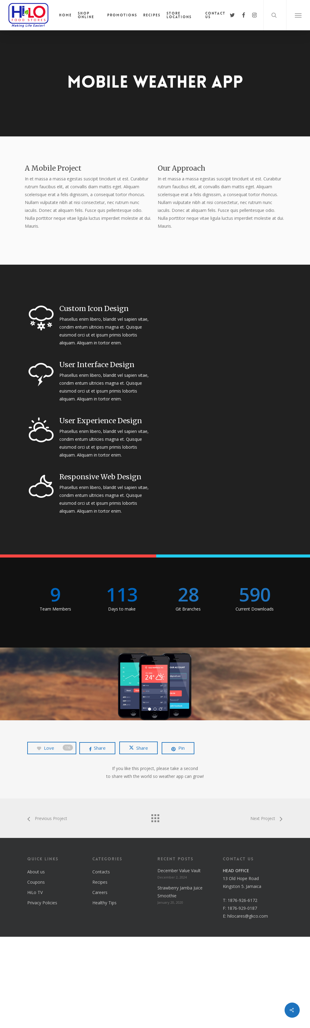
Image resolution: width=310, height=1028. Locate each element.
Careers (99, 983)
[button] (298, 15)
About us (36, 963)
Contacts (101, 963)
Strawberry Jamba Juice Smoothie (180, 983)
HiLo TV (35, 983)
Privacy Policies (42, 994)
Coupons (36, 973)
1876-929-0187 (242, 999)
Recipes (99, 973)
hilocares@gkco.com (247, 1007)
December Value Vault (179, 962)
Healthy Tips (104, 994)
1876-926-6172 (242, 991)
